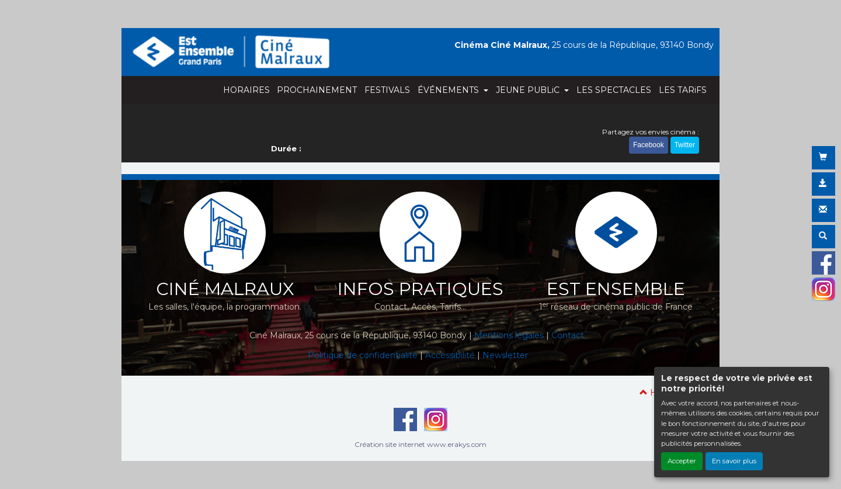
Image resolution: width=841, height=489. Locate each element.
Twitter (685, 145)
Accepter (682, 461)
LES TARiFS (683, 90)
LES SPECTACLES (613, 90)
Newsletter (505, 355)
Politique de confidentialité (363, 355)
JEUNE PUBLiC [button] (529, 90)
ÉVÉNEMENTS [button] (449, 90)
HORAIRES (246, 90)
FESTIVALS (387, 90)
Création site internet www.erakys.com (420, 444)
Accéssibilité (450, 355)
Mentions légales (509, 335)
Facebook (648, 145)
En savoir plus (734, 461)
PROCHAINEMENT (317, 90)
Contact (567, 335)
